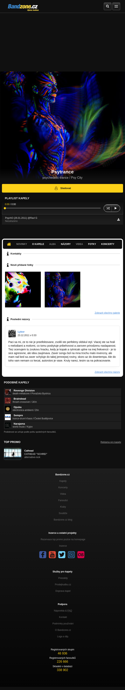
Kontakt (63, 617)
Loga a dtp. (63, 636)
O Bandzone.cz (63, 630)
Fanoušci (63, 500)
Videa (79, 244)
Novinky (21, 244)
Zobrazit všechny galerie (107, 313)
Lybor (21, 331)
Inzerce (63, 546)
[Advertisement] (62, 42)
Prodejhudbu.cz (63, 584)
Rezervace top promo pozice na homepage (63, 539)
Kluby (63, 506)
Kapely (63, 481)
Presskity (63, 578)
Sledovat (62, 188)
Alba (52, 244)
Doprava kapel (62, 591)
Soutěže (63, 513)
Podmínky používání (63, 623)
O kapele (38, 244)
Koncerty (107, 244)
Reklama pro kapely (111, 442)
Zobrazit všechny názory (107, 372)
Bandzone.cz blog (63, 519)
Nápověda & (63, 610)
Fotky (92, 244)
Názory (66, 244)
